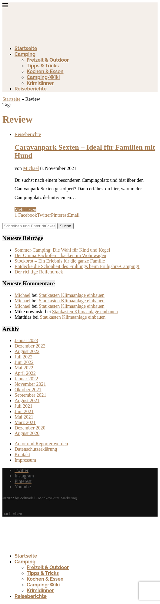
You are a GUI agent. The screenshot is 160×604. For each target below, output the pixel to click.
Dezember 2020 (30, 427)
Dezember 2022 (30, 345)
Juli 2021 (23, 406)
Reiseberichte (31, 89)
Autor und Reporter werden (41, 443)
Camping (25, 54)
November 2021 (30, 384)
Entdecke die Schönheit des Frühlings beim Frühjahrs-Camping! (77, 266)
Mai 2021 (24, 416)
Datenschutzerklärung (36, 449)
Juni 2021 (24, 411)
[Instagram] (24, 475)
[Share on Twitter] (44, 215)
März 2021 (25, 422)
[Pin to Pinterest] (59, 215)
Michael (31, 168)
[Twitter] (21, 470)
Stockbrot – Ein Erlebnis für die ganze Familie (60, 260)
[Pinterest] (23, 481)
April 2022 (25, 373)
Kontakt (22, 454)
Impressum (25, 460)
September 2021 (30, 395)
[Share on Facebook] (27, 215)
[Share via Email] (73, 215)
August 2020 (27, 433)
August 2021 (27, 400)
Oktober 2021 (28, 389)
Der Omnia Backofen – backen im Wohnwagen (60, 255)
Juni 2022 (24, 362)
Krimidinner (40, 83)
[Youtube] (23, 486)
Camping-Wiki (43, 77)
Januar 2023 (26, 340)
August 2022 (27, 351)
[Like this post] (16, 215)
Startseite (26, 48)
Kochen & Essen (45, 71)
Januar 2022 (26, 378)
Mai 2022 (24, 367)
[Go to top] (12, 513)
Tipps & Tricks (43, 66)
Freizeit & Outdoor (48, 60)
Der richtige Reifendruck (39, 271)
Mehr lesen (25, 209)
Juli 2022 (23, 356)
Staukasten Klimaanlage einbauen (72, 295)
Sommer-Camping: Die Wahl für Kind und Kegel (62, 250)
